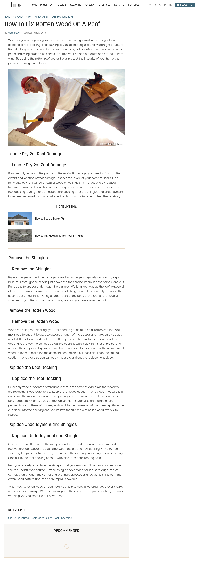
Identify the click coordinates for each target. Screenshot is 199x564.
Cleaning (75, 5)
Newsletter (185, 5)
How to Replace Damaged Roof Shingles (59, 235)
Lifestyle (104, 5)
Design (62, 5)
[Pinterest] (160, 5)
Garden (89, 5)
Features (133, 5)
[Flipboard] (165, 5)
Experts (119, 5)
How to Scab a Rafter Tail (50, 218)
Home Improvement (42, 5)
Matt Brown (14, 33)
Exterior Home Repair (63, 17)
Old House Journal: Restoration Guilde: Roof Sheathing (40, 518)
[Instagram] (155, 5)
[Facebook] (150, 5)
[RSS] (170, 5)
